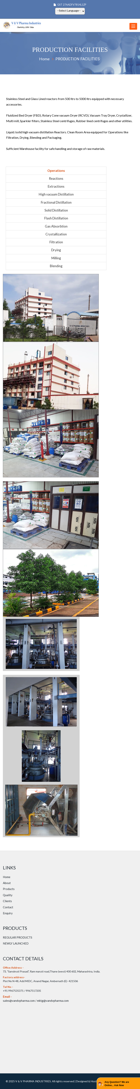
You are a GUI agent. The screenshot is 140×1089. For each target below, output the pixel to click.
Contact (8, 907)
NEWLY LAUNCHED (16, 943)
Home (44, 58)
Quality (7, 895)
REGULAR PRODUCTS (17, 937)
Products (9, 889)
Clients (7, 901)
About (7, 883)
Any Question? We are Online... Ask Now (117, 1084)
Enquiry (8, 913)
